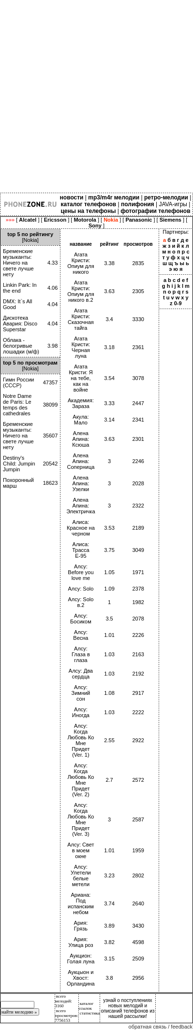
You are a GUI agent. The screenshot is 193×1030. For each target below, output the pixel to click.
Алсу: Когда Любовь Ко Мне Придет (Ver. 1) (80, 740)
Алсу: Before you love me (80, 572)
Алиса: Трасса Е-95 (80, 550)
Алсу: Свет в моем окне (80, 850)
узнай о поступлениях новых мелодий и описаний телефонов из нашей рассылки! (128, 1008)
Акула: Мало (81, 419)
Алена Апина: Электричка (80, 505)
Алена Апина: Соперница (80, 461)
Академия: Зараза (81, 403)
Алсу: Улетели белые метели (81, 875)
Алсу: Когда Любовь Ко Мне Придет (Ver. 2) (80, 779)
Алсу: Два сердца (81, 673)
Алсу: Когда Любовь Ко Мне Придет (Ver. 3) (80, 819)
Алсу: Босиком (80, 618)
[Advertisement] (96, 96)
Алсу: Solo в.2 (80, 602)
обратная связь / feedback (161, 1027)
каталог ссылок (86, 1006)
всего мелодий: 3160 (63, 1001)
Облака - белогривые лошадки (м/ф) (21, 345)
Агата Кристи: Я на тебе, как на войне (80, 378)
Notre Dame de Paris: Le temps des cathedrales (17, 404)
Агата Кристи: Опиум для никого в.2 (80, 291)
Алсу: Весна (80, 635)
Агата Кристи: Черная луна (81, 347)
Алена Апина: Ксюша (80, 439)
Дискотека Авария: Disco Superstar (20, 323)
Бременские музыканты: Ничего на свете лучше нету (18, 262)
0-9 (178, 303)
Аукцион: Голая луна (81, 958)
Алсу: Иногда (80, 712)
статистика (90, 1013)
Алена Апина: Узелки (81, 483)
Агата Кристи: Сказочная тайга (81, 319)
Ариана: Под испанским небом (81, 903)
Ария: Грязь (81, 925)
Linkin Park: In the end (20, 288)
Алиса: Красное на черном (81, 527)
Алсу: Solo (80, 589)
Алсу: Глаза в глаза (81, 654)
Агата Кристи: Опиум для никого (80, 263)
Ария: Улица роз (80, 942)
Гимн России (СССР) (18, 382)
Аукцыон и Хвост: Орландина (81, 978)
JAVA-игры (173, 204)
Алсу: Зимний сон (81, 693)
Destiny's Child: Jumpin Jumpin (19, 463)
